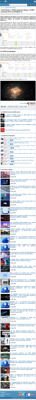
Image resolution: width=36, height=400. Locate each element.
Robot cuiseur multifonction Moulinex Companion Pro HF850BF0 (19, 160)
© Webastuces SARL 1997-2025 (18, 398)
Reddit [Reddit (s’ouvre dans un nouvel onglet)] (25, 79)
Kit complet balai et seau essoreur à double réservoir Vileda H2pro (19, 157)
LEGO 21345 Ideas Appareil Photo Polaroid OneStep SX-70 (18, 163)
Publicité (2, 395)
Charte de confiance (5, 394)
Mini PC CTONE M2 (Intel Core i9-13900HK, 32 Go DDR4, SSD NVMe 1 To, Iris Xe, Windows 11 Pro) (19, 138)
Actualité (22, 103)
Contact (2, 396)
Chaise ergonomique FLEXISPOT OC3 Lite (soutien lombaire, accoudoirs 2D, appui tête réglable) (19, 146)
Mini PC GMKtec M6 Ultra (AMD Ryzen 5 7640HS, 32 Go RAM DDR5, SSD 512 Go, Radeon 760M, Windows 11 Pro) (19, 142)
